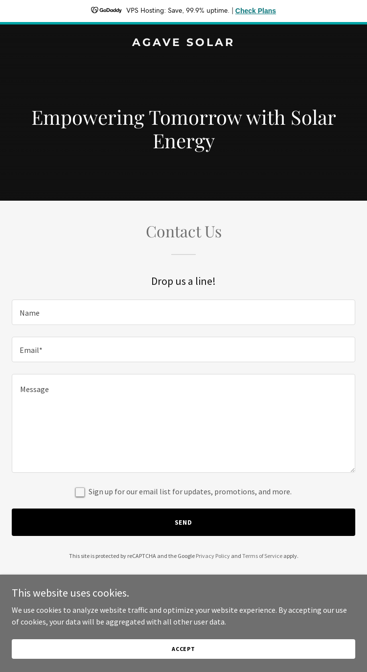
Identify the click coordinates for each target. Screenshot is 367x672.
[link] (183, 43)
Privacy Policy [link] (213, 555)
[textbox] (183, 312)
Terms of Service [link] (262, 555)
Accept (183, 648)
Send (184, 522)
